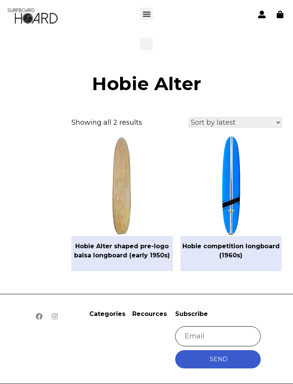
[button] (33, 17)
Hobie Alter (146, 84)
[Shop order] (235, 122)
